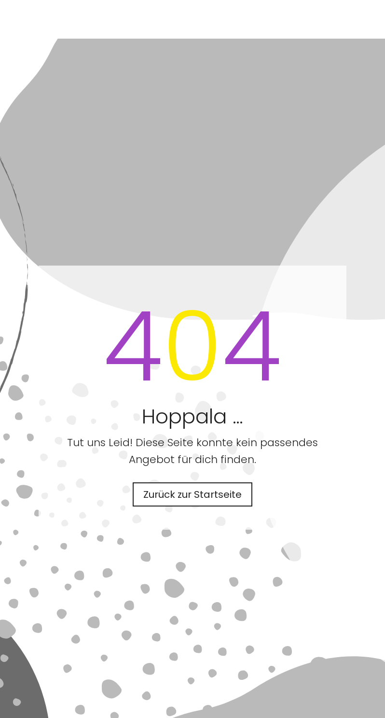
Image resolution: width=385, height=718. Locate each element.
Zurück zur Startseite (192, 494)
